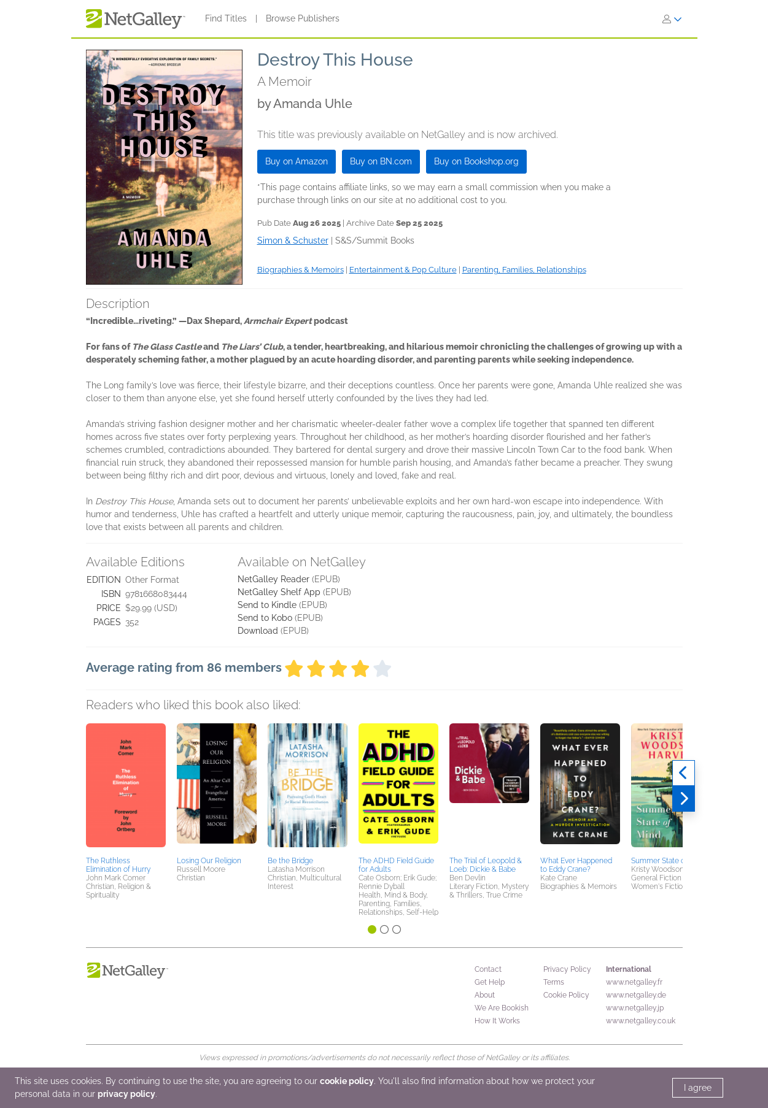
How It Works (497, 1021)
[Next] (683, 799)
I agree (698, 1088)
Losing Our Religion (209, 860)
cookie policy (347, 1081)
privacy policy (126, 1094)
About (485, 995)
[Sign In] (672, 19)
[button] (126, 787)
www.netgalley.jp (635, 1008)
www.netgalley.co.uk (640, 1021)
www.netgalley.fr (634, 982)
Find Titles (226, 18)
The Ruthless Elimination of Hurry (118, 865)
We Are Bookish (502, 1008)
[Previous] (683, 773)
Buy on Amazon (296, 161)
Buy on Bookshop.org (476, 161)
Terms (553, 982)
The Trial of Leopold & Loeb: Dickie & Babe (485, 865)
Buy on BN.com (381, 161)
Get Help (490, 982)
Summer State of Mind (668, 860)
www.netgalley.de (636, 995)
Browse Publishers (302, 18)
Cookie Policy (566, 995)
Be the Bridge (290, 860)
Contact (488, 969)
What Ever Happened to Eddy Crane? (576, 865)
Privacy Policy (567, 969)
